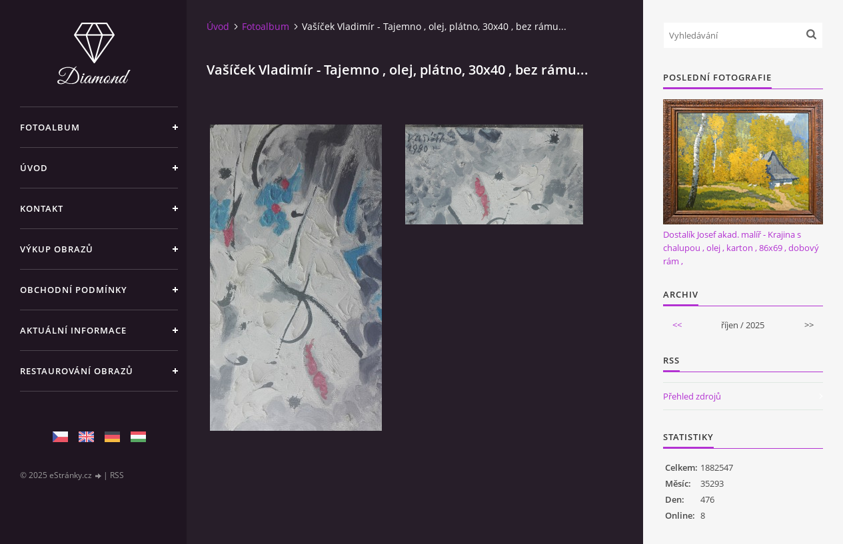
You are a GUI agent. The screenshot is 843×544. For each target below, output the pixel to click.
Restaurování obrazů (76, 371)
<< (677, 325)
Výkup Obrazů (56, 249)
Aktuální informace (73, 330)
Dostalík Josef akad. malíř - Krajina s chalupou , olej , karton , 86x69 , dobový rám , (741, 247)
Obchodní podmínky (73, 290)
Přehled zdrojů (692, 396)
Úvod (34, 168)
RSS (117, 475)
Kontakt (41, 208)
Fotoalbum (50, 127)
